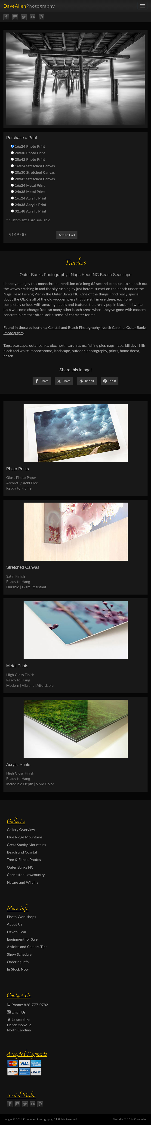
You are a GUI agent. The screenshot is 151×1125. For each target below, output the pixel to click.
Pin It (109, 381)
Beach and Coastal (22, 852)
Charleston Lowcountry (26, 874)
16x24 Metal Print (28, 185)
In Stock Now (18, 969)
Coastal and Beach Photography (74, 327)
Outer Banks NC (20, 867)
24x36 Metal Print (28, 191)
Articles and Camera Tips (27, 946)
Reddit (86, 381)
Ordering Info (18, 961)
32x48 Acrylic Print (28, 211)
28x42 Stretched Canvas (33, 179)
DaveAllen (29, 6)
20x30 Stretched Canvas (33, 172)
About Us (14, 924)
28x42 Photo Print (28, 159)
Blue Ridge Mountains (25, 837)
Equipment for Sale (22, 939)
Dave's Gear (16, 931)
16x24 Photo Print (28, 146)
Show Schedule (19, 954)
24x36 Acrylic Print (28, 204)
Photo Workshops (21, 916)
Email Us (16, 1012)
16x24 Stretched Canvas (33, 166)
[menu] (142, 6)
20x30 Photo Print (28, 152)
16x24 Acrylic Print (28, 198)
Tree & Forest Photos (24, 859)
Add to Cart (67, 235)
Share (42, 381)
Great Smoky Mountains (26, 844)
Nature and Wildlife (23, 882)
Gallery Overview (21, 829)
